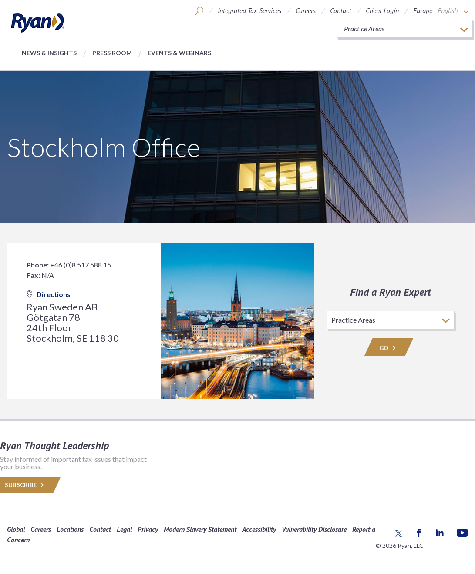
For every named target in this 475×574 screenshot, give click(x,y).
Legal (124, 529)
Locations (70, 529)
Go (388, 347)
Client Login (382, 10)
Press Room (112, 53)
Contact (340, 10)
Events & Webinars (179, 53)
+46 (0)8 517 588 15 (80, 264)
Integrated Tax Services (249, 10)
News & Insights (49, 53)
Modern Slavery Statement (200, 529)
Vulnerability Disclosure (314, 529)
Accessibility (259, 529)
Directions (49, 294)
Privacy (148, 529)
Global (16, 529)
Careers (306, 10)
